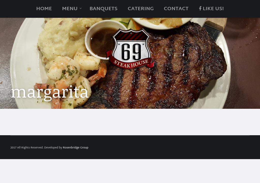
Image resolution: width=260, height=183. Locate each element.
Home (44, 8)
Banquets (104, 8)
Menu (69, 8)
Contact (176, 8)
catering (141, 8)
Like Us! (211, 8)
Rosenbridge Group (75, 147)
